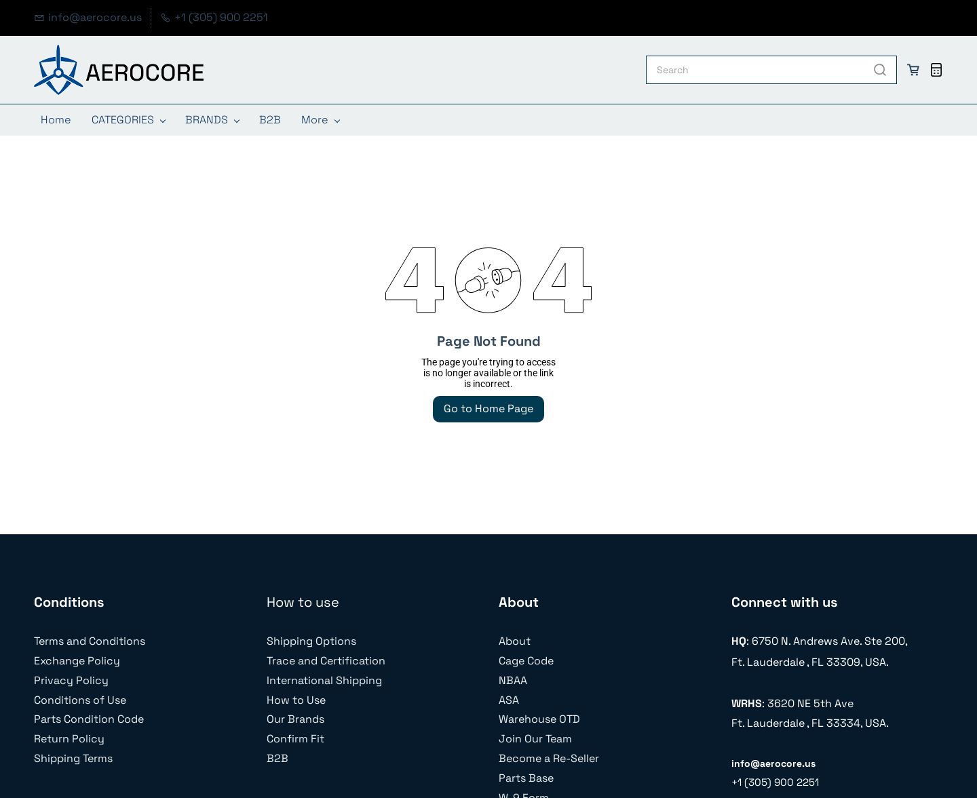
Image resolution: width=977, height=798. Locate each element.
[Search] (755, 69)
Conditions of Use (80, 700)
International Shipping (324, 680)
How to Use (296, 700)
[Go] (877, 69)
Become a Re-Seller (549, 758)
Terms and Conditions (89, 641)
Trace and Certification (326, 661)
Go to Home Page (488, 408)
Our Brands (295, 719)
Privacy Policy (71, 680)
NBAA (513, 680)
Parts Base (526, 778)
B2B (277, 758)
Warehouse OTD (539, 719)
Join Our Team (535, 739)
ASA (509, 700)
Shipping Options (311, 641)
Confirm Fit (295, 739)
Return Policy (69, 739)
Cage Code (526, 661)
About (515, 641)
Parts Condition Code (89, 719)
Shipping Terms (73, 758)
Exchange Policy (77, 661)
